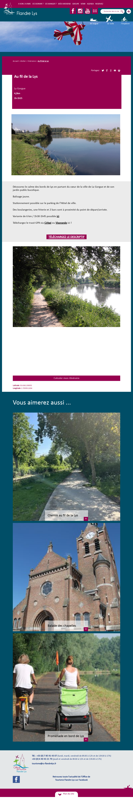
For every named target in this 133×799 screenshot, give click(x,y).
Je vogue (94, 20)
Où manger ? (50, 4)
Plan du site (68, 794)
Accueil (15, 61)
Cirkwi (47, 223)
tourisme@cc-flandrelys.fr (44, 764)
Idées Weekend (64, 4)
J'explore (125, 20)
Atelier (23, 61)
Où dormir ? (37, 4)
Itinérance (32, 61)
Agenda (90, 4)
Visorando (61, 223)
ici (58, 216)
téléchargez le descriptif (66, 237)
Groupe (75, 4)
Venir (83, 4)
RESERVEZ (99, 4)
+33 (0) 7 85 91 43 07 (47, 756)
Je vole (109, 20)
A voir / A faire (24, 4)
